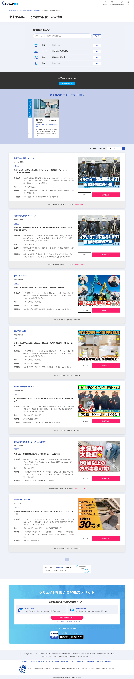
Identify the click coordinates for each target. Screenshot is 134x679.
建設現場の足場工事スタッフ (31, 233)
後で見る (84, 210)
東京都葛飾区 (37, 10)
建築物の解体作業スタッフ (29, 412)
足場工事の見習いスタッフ (29, 171)
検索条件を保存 (67, 93)
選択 (98, 46)
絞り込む (99, 36)
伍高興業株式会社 (21, 302)
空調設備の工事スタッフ (28, 532)
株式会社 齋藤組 (21, 177)
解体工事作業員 (23, 353)
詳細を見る (105, 210)
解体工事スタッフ (24, 297)
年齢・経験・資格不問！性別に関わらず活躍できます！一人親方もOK (38, 484)
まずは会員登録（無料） (67, 653)
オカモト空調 (19, 537)
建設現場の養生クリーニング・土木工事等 (38, 470)
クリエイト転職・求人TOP (15, 10)
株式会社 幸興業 (20, 476)
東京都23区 (29, 10)
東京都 (24, 10)
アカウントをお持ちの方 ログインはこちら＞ (67, 659)
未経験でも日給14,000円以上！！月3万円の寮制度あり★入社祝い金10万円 (40, 310)
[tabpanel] (67, 129)
